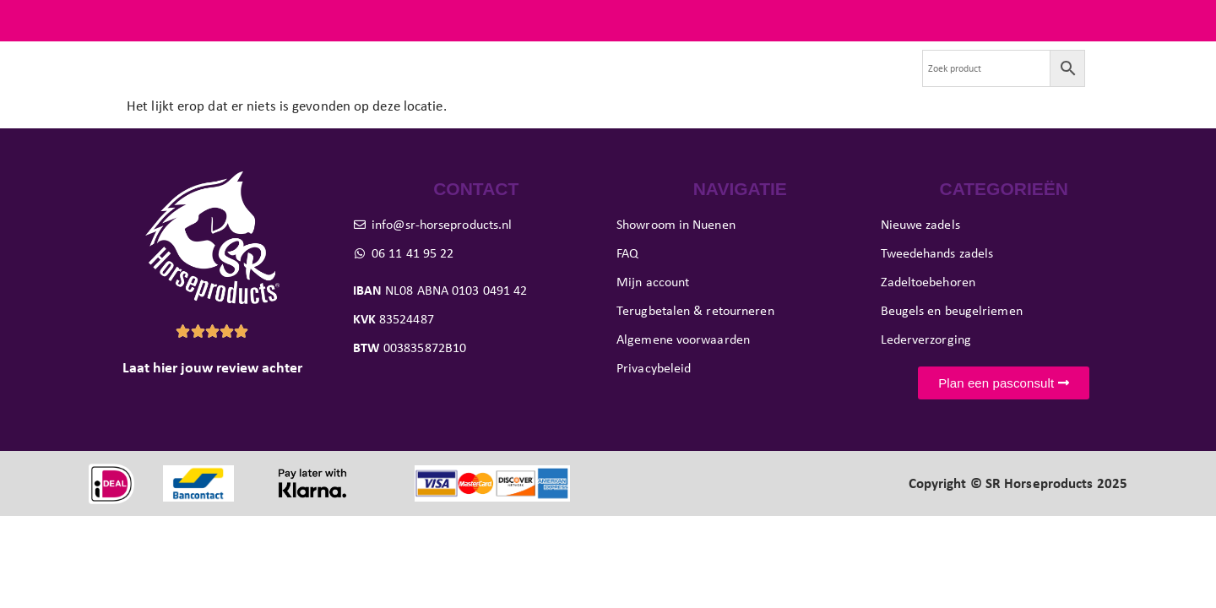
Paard (491, 84)
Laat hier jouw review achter (212, 399)
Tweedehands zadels (375, 84)
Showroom (672, 84)
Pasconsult (578, 84)
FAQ (1114, 20)
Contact (868, 84)
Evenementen (775, 84)
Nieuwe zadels (243, 84)
